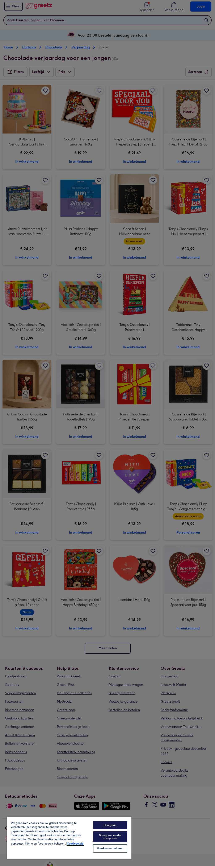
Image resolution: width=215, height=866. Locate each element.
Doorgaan (110, 825)
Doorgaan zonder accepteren (110, 837)
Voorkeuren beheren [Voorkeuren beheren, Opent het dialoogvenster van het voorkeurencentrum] (110, 848)
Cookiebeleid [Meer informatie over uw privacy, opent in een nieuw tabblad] (75, 843)
